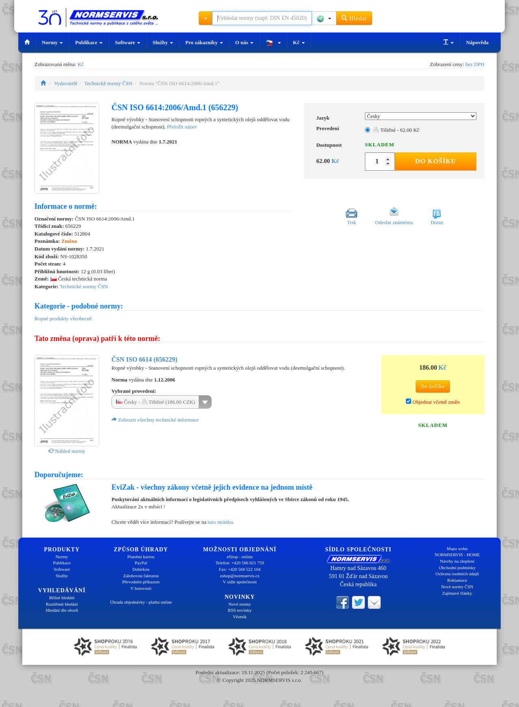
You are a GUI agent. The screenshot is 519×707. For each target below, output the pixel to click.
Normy (52, 42)
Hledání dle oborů (62, 610)
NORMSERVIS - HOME (457, 554)
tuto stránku (220, 522)
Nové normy (240, 604)
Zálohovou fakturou (141, 575)
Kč (299, 42)
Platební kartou (140, 556)
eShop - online (240, 556)
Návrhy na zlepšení (457, 561)
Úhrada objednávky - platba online (141, 602)
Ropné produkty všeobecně (63, 318)
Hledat (354, 18)
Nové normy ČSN (457, 586)
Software (127, 42)
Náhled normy (67, 451)
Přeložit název (182, 127)
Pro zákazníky (204, 42)
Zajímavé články (457, 593)
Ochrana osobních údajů (457, 573)
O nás (244, 42)
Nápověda (477, 42)
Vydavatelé (65, 83)
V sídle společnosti (240, 581)
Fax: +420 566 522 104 (240, 569)
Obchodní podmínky (457, 567)
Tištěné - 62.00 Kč (396, 130)
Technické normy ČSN (108, 83)
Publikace (89, 42)
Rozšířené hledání (62, 604)
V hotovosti (141, 588)
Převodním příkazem (141, 581)
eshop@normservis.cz (240, 575)
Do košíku (435, 161)
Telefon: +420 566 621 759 (239, 562)
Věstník (240, 616)
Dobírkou (140, 569)
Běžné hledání (62, 597)
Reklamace (457, 580)
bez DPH (475, 64)
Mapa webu (457, 548)
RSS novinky (239, 610)
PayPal (141, 562)
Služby (162, 42)
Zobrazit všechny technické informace (155, 420)
